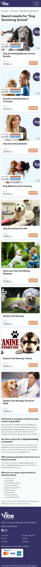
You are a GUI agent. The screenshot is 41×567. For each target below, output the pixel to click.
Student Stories (28, 536)
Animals (14, 11)
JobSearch (19, 504)
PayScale (27, 504)
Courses (4, 11)
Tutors (24, 539)
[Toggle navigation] (36, 3)
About (3, 539)
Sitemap (25, 542)
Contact (4, 542)
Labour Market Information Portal (17, 501)
